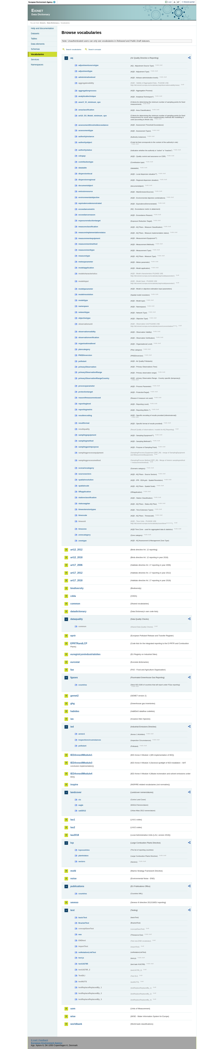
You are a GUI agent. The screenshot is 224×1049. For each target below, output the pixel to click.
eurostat (75, 662)
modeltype (83, 300)
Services (35, 59)
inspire (74, 784)
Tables (34, 38)
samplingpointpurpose (88, 447)
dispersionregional (86, 180)
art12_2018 (76, 557)
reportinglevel (84, 404)
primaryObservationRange (90, 372)
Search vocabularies (73, 49)
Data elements (38, 44)
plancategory (84, 349)
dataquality (76, 619)
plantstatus (83, 855)
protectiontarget (85, 392)
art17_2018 (76, 580)
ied (72, 726)
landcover (76, 792)
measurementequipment (89, 238)
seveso (74, 902)
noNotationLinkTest (87, 952)
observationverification (88, 337)
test (72, 910)
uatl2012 (82, 811)
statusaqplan (84, 503)
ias (72, 719)
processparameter (86, 386)
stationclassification (87, 497)
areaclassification (86, 110)
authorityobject (85, 142)
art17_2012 (76, 573)
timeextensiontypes (87, 509)
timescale (82, 515)
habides (74, 711)
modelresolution (85, 294)
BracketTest (83, 923)
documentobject (85, 185)
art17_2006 (76, 565)
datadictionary (78, 611)
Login (170, 2)
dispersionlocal (85, 174)
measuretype (84, 256)
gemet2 (74, 695)
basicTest (82, 917)
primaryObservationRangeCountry (93, 378)
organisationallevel (86, 343)
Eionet (42, 23)
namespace (83, 306)
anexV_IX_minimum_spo (89, 102)
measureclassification (88, 227)
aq (71, 58)
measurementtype (86, 250)
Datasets (35, 33)
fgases (74, 677)
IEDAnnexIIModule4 (81, 773)
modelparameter (85, 289)
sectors (81, 861)
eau (80, 934)
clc (79, 800)
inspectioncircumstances (89, 740)
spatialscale (83, 486)
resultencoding (85, 415)
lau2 (72, 827)
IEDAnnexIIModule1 (81, 755)
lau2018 (74, 835)
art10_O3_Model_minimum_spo (92, 116)
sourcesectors (84, 474)
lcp (72, 843)
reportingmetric (85, 409)
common (75, 603)
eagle (80, 805)
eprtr (73, 635)
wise (72, 1016)
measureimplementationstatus (92, 232)
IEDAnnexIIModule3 (81, 763)
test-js (81, 958)
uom (72, 1008)
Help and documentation (42, 28)
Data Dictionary (52, 23)
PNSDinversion (85, 355)
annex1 (81, 734)
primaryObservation (87, 367)
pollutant (82, 361)
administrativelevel (86, 77)
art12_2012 (76, 549)
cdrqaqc (82, 156)
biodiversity (77, 588)
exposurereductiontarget (89, 220)
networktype (83, 312)
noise (73, 878)
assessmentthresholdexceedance (93, 125)
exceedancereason (86, 215)
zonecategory (84, 535)
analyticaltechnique (87, 96)
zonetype (82, 541)
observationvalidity (87, 331)
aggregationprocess (87, 91)
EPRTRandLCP (78, 643)
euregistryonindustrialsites (85, 654)
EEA (43, 2)
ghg (72, 703)
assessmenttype (85, 130)
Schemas (35, 49)
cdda (73, 596)
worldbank (76, 1024)
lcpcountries (84, 850)
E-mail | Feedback (39, 1040)
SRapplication (84, 492)
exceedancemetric (86, 209)
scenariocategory (86, 468)
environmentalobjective (88, 197)
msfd (73, 871)
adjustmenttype (85, 71)
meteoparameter (85, 262)
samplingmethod (85, 441)
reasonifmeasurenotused (89, 398)
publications (77, 886)
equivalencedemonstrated (90, 203)
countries (82, 685)
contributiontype (85, 162)
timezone (82, 529)
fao (72, 669)
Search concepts (94, 49)
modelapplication (86, 268)
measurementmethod (87, 244)
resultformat (83, 423)
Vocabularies (37, 54)
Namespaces (37, 64)
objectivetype (84, 318)
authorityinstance (86, 136)
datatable (82, 168)
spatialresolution (85, 480)
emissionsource (85, 191)
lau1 (72, 819)
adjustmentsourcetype (88, 65)
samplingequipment (87, 435)
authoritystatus (85, 150)
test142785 (83, 964)
